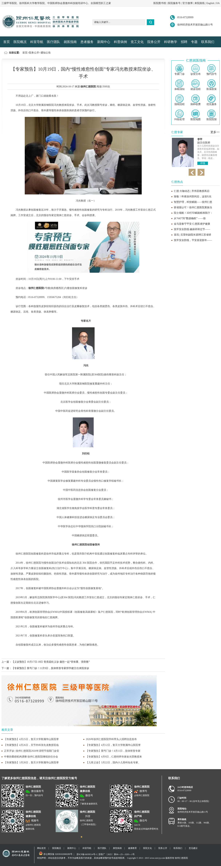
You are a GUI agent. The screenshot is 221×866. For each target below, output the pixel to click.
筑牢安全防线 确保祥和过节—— (192, 229)
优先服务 (211, 100)
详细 (202, 163)
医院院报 (211, 115)
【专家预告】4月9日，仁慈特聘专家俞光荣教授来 (114, 756)
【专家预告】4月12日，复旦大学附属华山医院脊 (113, 745)
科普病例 (120, 42)
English (210, 3)
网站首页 (41, 848)
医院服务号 (174, 3)
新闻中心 (103, 42)
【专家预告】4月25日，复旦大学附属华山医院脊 (31, 739)
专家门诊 (179, 69)
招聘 (184, 42)
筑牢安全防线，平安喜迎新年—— (193, 240)
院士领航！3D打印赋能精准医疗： (193, 213)
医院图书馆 (159, 3)
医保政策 (211, 84)
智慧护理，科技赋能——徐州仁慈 (193, 202)
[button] (81, 837)
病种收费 (195, 100)
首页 (6, 42)
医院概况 (20, 42)
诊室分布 (195, 69)
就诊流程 (195, 84)
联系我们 (207, 42)
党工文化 (137, 42)
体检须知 (179, 84)
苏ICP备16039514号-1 (87, 854)
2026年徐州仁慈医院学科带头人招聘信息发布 (111, 739)
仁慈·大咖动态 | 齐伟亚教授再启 (191, 191)
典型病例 (117, 848)
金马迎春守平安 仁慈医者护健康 (192, 223)
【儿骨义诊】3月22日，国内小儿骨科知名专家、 (113, 762)
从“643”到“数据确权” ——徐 (190, 218)
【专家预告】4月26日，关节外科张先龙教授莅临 (31, 745)
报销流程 (179, 100)
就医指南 (70, 42)
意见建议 (193, 848)
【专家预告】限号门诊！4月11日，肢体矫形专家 (113, 750)
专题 (194, 42)
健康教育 (132, 848)
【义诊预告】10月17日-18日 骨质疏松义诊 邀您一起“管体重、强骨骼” (51, 661)
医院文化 (147, 848)
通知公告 (46, 52)
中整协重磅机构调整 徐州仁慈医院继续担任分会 (31, 756)
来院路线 (199, 3)
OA (218, 3)
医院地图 (195, 115)
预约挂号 (211, 69)
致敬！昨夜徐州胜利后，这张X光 (192, 196)
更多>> (215, 132)
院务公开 (153, 42)
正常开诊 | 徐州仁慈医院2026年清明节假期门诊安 (31, 750)
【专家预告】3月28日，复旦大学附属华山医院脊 (31, 762)
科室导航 (36, 42)
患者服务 (86, 42)
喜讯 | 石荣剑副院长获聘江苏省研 (192, 234)
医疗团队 (53, 42)
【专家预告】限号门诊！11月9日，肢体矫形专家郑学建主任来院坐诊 (50, 668)
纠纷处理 (179, 115)
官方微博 (187, 3)
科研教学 (170, 42)
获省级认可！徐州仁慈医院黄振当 (193, 207)
